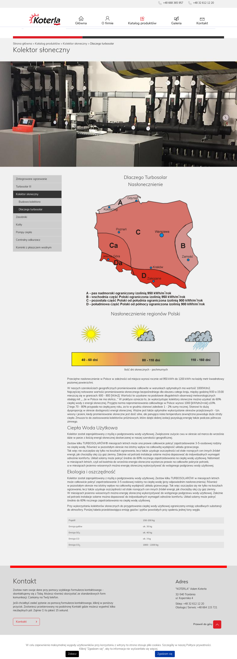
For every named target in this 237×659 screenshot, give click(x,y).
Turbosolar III (23, 190)
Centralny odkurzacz (28, 243)
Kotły (19, 228)
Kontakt (21, 625)
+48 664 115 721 (206, 611)
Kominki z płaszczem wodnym (33, 251)
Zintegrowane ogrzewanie (31, 183)
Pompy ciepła (24, 236)
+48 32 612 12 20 (193, 607)
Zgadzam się (164, 654)
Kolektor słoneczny (27, 198)
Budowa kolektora (29, 205)
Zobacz (72, 654)
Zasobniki (21, 221)
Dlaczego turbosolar (30, 213)
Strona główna (22, 47)
